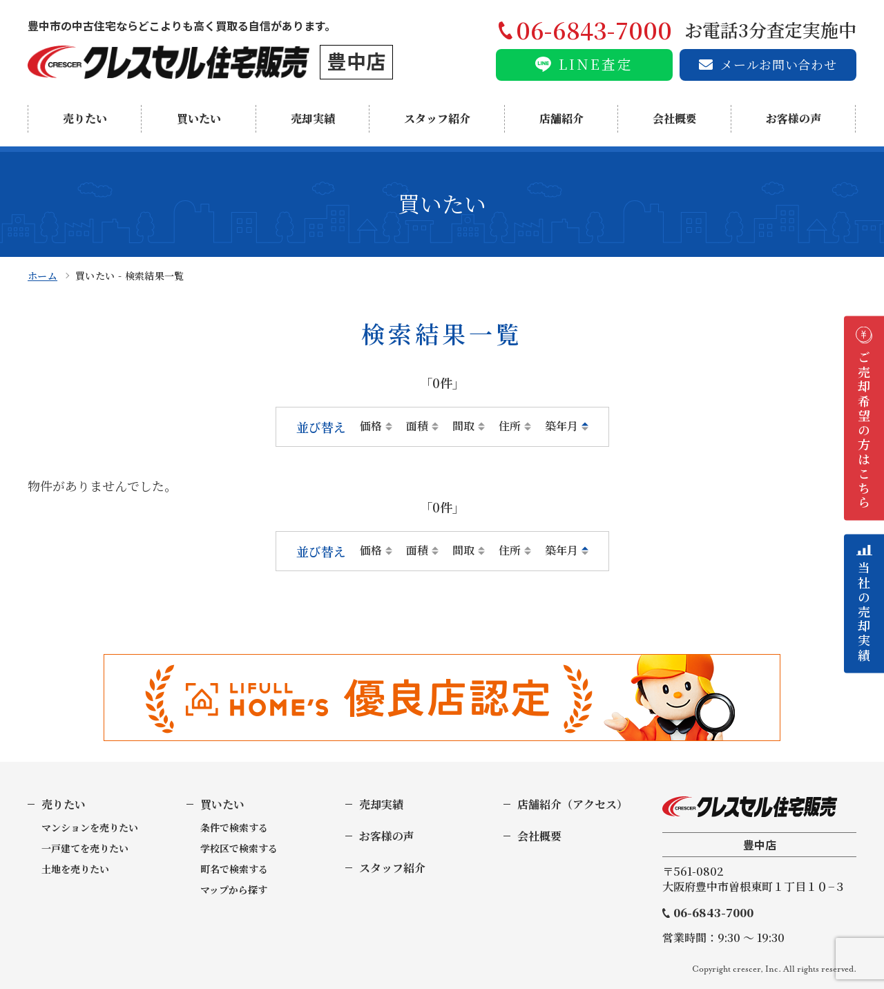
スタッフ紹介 (437, 118)
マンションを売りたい (89, 827)
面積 (417, 426)
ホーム (42, 275)
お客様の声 (793, 118)
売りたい (85, 118)
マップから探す (233, 889)
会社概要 (675, 118)
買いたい (199, 118)
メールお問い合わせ (778, 64)
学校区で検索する (239, 848)
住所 (510, 426)
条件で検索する (234, 827)
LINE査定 (596, 64)
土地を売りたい (75, 869)
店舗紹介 (561, 118)
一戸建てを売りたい (84, 848)
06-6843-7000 (713, 913)
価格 (371, 426)
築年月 (561, 426)
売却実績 (313, 118)
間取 (463, 426)
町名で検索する (234, 869)
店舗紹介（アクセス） (572, 804)
